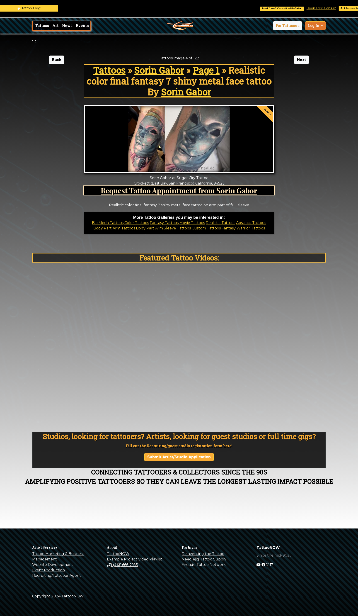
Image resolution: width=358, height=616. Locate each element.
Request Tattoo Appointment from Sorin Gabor (179, 190)
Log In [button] (314, 25)
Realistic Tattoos (220, 223)
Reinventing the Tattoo (203, 554)
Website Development (52, 564)
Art (55, 25)
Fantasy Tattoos (164, 223)
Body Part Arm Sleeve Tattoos (163, 228)
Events (82, 25)
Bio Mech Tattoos (107, 223)
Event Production (48, 570)
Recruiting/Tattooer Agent (56, 575)
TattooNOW (118, 554)
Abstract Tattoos (251, 223)
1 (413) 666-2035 (122, 564)
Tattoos (42, 25)
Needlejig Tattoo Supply (204, 559)
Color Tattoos (136, 223)
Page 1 (206, 70)
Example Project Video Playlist (134, 559)
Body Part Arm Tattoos (114, 228)
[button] (287, 25)
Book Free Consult (325, 8)
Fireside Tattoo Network (204, 564)
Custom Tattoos (206, 228)
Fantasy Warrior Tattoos (243, 228)
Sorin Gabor (159, 70)
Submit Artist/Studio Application (179, 457)
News (67, 25)
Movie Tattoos (192, 223)
